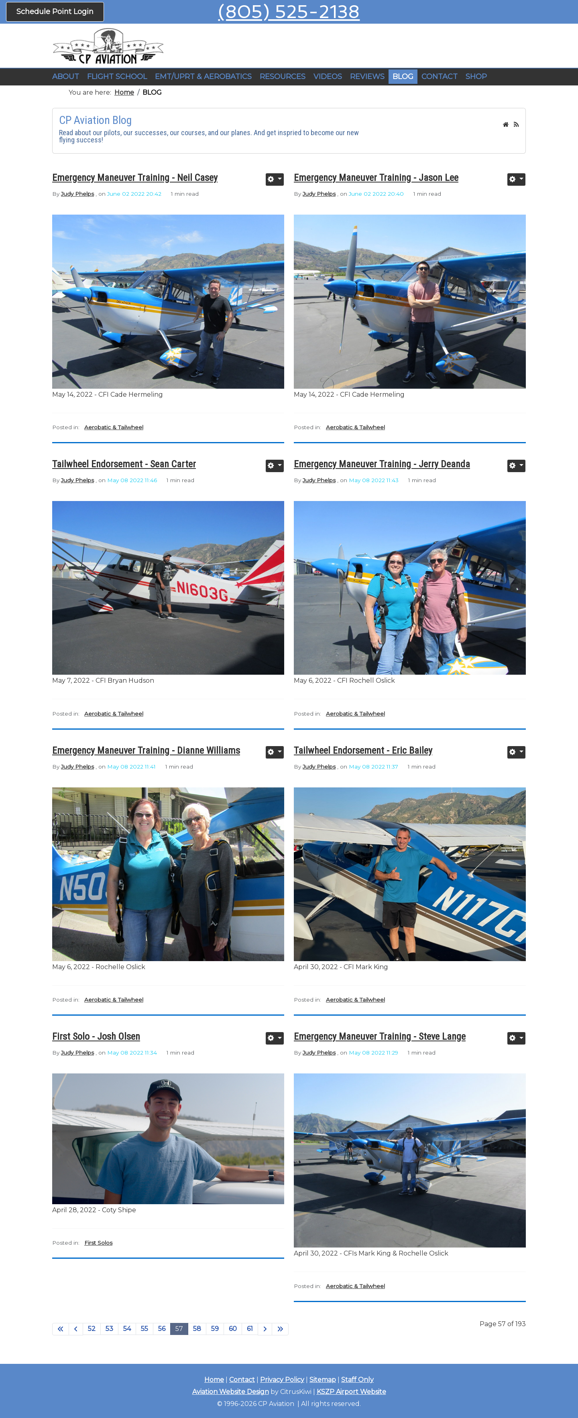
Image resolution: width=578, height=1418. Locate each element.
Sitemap (322, 1380)
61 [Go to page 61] (250, 1329)
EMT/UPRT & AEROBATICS (203, 76)
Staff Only (357, 1380)
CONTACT (439, 76)
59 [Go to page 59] (215, 1329)
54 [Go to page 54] (127, 1329)
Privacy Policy (282, 1380)
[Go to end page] (280, 1329)
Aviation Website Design (230, 1392)
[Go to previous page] (76, 1329)
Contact (242, 1380)
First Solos (98, 1242)
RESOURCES (282, 76)
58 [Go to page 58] (197, 1329)
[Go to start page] (60, 1329)
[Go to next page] (265, 1329)
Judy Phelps (77, 194)
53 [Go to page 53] (109, 1329)
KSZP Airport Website (351, 1392)
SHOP (476, 76)
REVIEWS (367, 76)
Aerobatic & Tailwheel (113, 427)
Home (214, 1380)
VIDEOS (327, 76)
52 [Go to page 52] (92, 1329)
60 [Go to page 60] (233, 1329)
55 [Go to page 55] (144, 1329)
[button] (117, 77)
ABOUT (65, 76)
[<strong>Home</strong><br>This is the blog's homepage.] (506, 124)
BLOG (403, 76)
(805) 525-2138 (289, 11)
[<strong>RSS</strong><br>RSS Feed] (516, 124)
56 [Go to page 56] (161, 1329)
